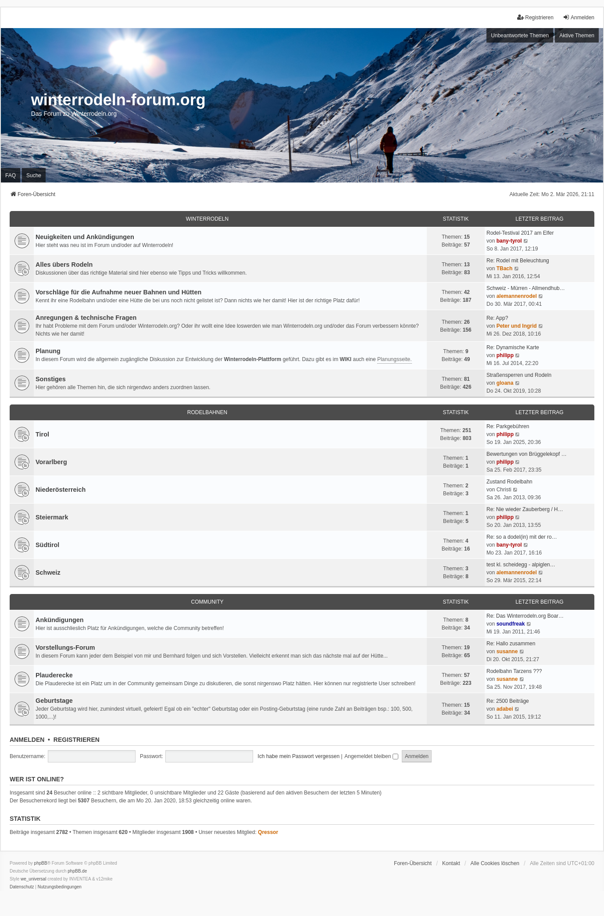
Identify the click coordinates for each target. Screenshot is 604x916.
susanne (507, 651)
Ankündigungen (60, 619)
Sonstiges (51, 379)
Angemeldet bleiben (371, 756)
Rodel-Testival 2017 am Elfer (520, 233)
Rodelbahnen (207, 412)
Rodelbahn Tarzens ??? (514, 671)
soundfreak (511, 624)
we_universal (33, 879)
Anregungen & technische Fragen (86, 317)
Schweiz (48, 572)
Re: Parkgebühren (507, 426)
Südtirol (47, 544)
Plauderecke (54, 675)
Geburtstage (54, 700)
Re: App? (497, 318)
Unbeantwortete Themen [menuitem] (520, 35)
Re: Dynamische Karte (512, 347)
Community (207, 602)
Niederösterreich (61, 489)
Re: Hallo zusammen (510, 643)
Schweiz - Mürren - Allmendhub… (525, 288)
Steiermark (52, 517)
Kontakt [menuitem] (451, 863)
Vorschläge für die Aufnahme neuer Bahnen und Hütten (118, 292)
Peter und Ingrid (517, 326)
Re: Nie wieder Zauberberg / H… (524, 509)
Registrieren (77, 739)
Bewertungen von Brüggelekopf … (526, 454)
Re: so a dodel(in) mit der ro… (521, 537)
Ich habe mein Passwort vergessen (298, 756)
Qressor (268, 832)
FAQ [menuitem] (10, 175)
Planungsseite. (394, 359)
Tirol (42, 434)
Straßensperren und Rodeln (518, 375)
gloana (505, 383)
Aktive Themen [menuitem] (576, 35)
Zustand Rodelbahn (509, 482)
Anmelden (27, 739)
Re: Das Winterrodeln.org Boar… (525, 616)
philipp (505, 355)
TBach (505, 268)
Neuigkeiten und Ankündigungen (85, 236)
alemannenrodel (517, 296)
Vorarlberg (51, 461)
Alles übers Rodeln (64, 264)
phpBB (40, 863)
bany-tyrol (509, 241)
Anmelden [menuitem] (578, 17)
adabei (505, 709)
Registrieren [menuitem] (535, 17)
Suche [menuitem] (33, 175)
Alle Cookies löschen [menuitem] (495, 863)
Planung (48, 350)
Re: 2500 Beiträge (507, 701)
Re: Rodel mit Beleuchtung (517, 261)
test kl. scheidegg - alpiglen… (520, 565)
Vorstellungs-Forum (65, 647)
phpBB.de (77, 871)
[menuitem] (22, 887)
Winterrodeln (207, 219)
